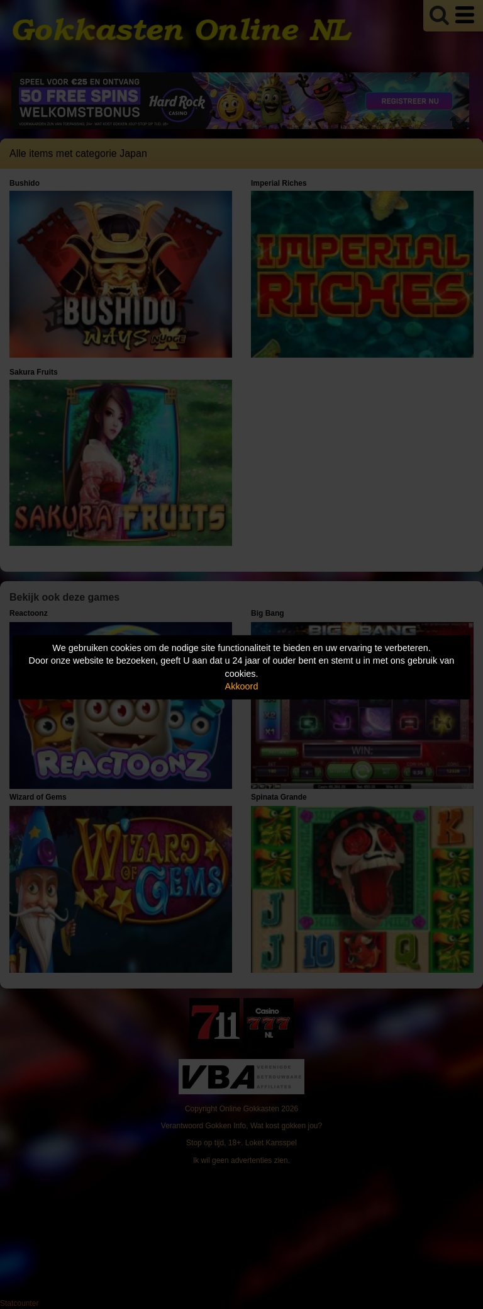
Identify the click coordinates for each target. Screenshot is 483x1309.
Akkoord (241, 686)
